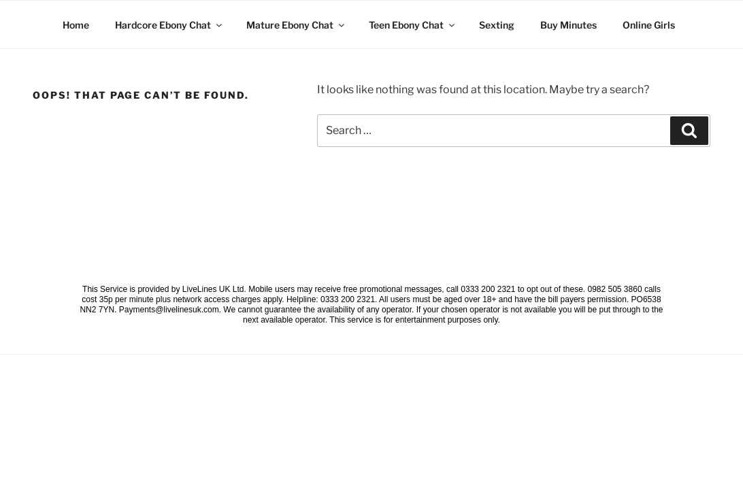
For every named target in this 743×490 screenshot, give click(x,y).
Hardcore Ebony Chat (169, 25)
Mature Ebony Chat (296, 25)
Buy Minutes (568, 25)
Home (76, 25)
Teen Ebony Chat (413, 25)
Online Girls (649, 25)
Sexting (496, 25)
